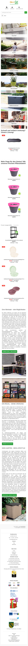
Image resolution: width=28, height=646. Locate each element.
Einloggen (14, 553)
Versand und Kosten (14, 637)
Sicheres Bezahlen (14, 580)
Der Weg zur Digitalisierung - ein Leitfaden (14, 628)
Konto (14, 550)
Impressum (14, 633)
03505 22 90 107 (14, 536)
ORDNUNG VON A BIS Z (7, 443)
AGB (14, 634)
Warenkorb (14, 544)
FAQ (14, 543)
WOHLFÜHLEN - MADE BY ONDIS (9, 495)
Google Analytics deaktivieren (14, 641)
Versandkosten (22, 526)
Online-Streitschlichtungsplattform (14, 640)
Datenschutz (14, 636)
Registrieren (14, 552)
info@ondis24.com (14, 539)
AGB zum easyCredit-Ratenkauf (14, 635)
